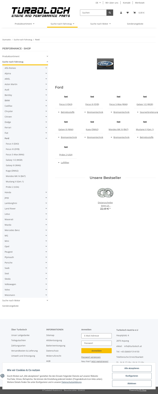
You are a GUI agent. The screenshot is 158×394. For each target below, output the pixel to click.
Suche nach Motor (11, 300)
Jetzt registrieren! (99, 361)
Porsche (8, 262)
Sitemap (50, 335)
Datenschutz (52, 350)
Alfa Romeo (10, 68)
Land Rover (10, 208)
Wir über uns (111, 2)
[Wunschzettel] (127, 13)
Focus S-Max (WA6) (118, 104)
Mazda (8, 224)
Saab (7, 268)
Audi (7, 89)
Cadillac (8, 105)
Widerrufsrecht (53, 355)
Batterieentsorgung (55, 345)
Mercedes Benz (12, 230)
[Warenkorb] (139, 13)
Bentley (8, 95)
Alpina (8, 73)
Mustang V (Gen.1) (145, 129)
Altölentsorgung (54, 340)
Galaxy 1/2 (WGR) (145, 104)
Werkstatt (139, 2)
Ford (7, 138)
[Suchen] (93, 12)
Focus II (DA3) (65, 104)
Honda (8, 192)
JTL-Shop (142, 390)
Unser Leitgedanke (20, 335)
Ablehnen (131, 383)
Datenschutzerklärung (71, 382)
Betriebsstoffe (67, 112)
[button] (121, 13)
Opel (7, 246)
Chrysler (9, 111)
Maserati (9, 219)
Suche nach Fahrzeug (12, 61)
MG (6, 235)
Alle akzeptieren (131, 368)
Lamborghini (11, 203)
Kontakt (126, 2)
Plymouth (9, 257)
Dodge (8, 122)
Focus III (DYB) (92, 104)
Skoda (8, 278)
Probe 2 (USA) (65, 154)
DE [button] (97, 2)
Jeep (7, 197)
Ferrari (8, 127)
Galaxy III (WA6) (65, 129)
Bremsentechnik (95, 112)
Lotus (7, 214)
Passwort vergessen (91, 357)
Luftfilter (65, 162)
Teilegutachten (18, 340)
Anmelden (97, 350)
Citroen (8, 116)
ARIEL (7, 78)
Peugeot (9, 251)
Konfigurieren (131, 376)
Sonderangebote (10, 305)
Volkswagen (10, 284)
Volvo (7, 289)
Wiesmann (10, 295)
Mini (7, 241)
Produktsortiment (10, 56)
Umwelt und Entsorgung (23, 355)
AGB (48, 361)
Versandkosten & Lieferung (24, 350)
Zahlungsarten (18, 345)
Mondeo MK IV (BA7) (118, 129)
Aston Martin (11, 84)
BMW (7, 100)
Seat (7, 273)
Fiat (6, 132)
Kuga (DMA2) (92, 129)
